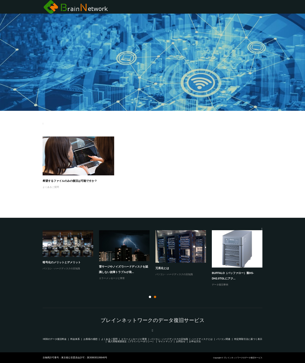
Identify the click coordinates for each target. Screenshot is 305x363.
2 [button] (155, 297)
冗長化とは (162, 268)
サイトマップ (165, 341)
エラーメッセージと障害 (112, 278)
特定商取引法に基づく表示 (248, 339)
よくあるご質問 (51, 187)
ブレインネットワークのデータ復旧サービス (153, 320)
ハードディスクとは (202, 339)
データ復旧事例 (220, 284)
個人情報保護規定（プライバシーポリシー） (131, 341)
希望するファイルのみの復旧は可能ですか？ (70, 180)
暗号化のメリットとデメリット (62, 262)
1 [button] (150, 297)
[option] (155, 258)
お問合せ (180, 341)
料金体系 (75, 339)
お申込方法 (195, 341)
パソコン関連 (223, 339)
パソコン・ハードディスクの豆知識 (61, 268)
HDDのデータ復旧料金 (55, 339)
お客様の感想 (90, 339)
